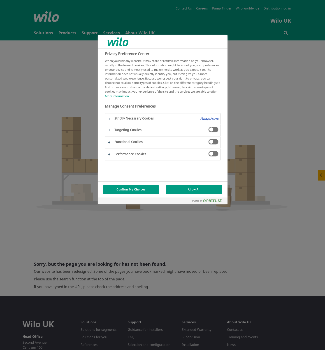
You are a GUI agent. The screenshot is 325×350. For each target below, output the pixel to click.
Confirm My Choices (131, 189)
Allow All (194, 189)
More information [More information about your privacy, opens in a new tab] (117, 96)
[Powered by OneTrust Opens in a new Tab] (208, 201)
